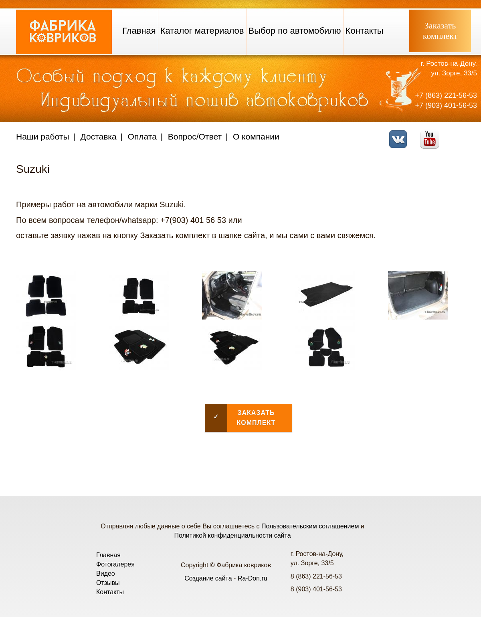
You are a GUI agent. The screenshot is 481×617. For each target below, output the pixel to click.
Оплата (142, 136)
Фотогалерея (115, 564)
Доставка (99, 136)
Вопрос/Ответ (195, 136)
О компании (256, 136)
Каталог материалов (202, 31)
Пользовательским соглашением (310, 526)
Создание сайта (208, 578)
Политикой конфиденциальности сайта (232, 535)
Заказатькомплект (440, 30)
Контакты (365, 31)
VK (400, 134)
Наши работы (42, 136)
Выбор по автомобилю (295, 31)
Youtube (432, 134)
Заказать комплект (240, 418)
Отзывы (108, 582)
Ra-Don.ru (252, 578)
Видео (105, 573)
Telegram (463, 134)
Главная (139, 31)
